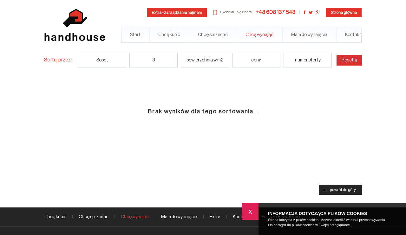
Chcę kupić (169, 35)
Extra (215, 217)
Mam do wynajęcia (309, 35)
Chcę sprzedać (213, 35)
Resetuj (349, 60)
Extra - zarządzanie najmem (177, 12)
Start (135, 35)
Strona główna (344, 12)
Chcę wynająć (259, 35)
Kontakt (353, 35)
